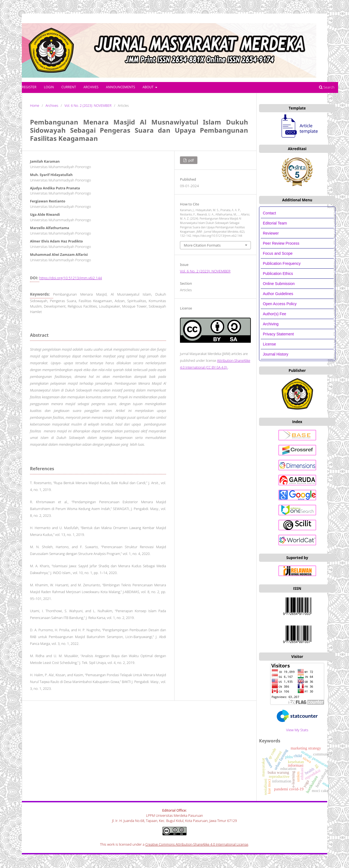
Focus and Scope (278, 253)
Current (68, 87)
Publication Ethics (278, 273)
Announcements (120, 87)
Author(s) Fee (274, 314)
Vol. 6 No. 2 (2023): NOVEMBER (88, 105)
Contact (269, 213)
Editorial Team (275, 223)
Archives (90, 87)
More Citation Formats (202, 245)
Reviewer (271, 233)
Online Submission (279, 283)
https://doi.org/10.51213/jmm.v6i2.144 (70, 277)
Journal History (275, 354)
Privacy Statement (278, 334)
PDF (190, 160)
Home (34, 105)
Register (29, 87)
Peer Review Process (281, 243)
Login (49, 87)
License (269, 344)
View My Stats (297, 729)
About (148, 87)
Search (326, 87)
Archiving (271, 324)
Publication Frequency (282, 263)
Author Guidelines (278, 294)
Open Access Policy (280, 304)
